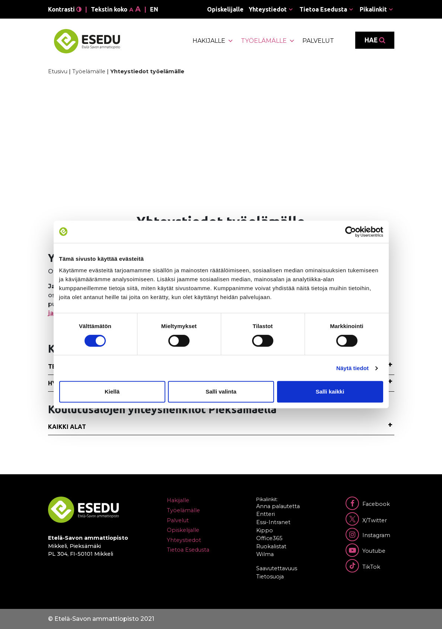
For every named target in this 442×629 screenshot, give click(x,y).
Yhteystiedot (268, 9)
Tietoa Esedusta (323, 9)
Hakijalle (213, 40)
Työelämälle (268, 40)
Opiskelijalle (225, 9)
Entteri (265, 514)
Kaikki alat (67, 426)
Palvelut (318, 40)
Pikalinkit (373, 9)
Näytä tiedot (352, 368)
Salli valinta (221, 391)
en (154, 9)
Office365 (269, 538)
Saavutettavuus (276, 568)
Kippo (264, 530)
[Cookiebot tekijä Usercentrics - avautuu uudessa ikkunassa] (350, 231)
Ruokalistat (271, 546)
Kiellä (112, 391)
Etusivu (57, 71)
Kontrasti (65, 9)
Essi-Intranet (273, 522)
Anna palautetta (278, 506)
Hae (375, 40)
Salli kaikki (330, 391)
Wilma (265, 554)
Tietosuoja (270, 576)
